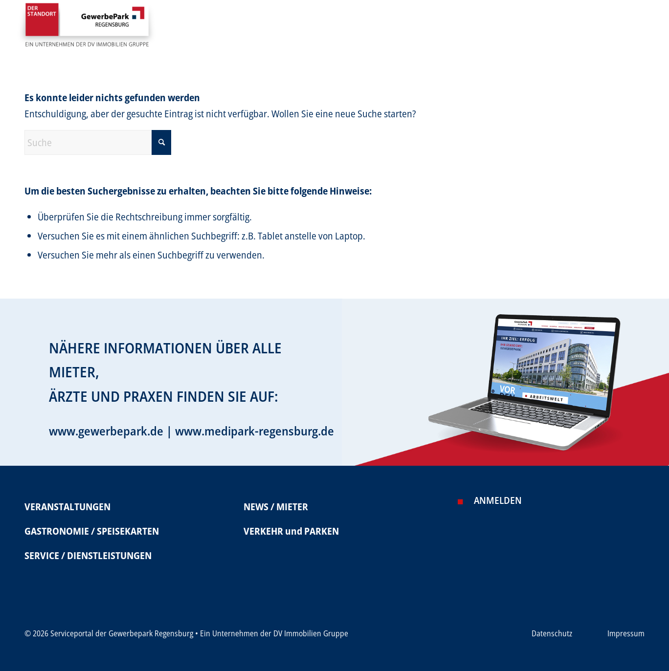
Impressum (626, 633)
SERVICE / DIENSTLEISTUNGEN (88, 555)
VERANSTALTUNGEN (67, 506)
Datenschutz (552, 633)
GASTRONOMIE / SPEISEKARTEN (91, 531)
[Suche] (97, 142)
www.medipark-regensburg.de (254, 430)
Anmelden (498, 500)
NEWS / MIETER (276, 506)
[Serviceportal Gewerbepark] (86, 29)
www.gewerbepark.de (106, 430)
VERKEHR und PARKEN (291, 531)
